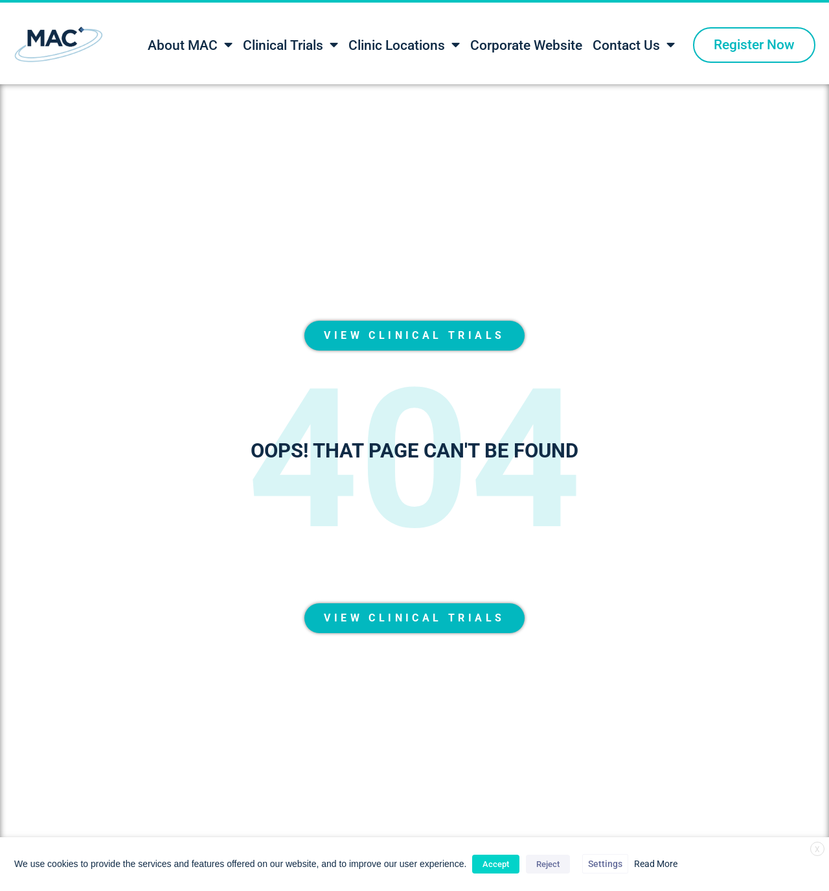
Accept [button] (496, 864)
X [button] (817, 849)
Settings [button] (605, 864)
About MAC (190, 45)
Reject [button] (548, 864)
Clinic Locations (404, 45)
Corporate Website (526, 45)
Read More (655, 864)
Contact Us (634, 45)
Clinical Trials (290, 45)
